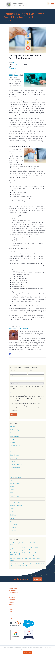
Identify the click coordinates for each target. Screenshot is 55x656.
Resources (11, 613)
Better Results (12, 597)
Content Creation (15, 445)
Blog (9, 20)
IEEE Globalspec (14, 75)
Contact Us (11, 645)
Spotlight (12, 518)
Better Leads (12, 590)
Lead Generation (15, 467)
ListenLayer (13, 474)
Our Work (11, 607)
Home (5, 20)
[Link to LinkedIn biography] (10, 354)
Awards (11, 611)
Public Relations (14, 496)
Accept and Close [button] (27, 652)
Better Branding (13, 588)
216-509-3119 (19, 645)
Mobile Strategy (14, 483)
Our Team (11, 609)
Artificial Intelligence (16, 430)
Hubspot (12, 461)
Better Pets (12, 599)
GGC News (13, 458)
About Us (11, 602)
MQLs (12, 486)
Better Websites (13, 592)
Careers (11, 618)
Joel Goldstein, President (18, 328)
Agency (12, 426)
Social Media (13, 515)
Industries (11, 604)
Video (11, 521)
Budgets (12, 442)
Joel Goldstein (17, 64)
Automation (13, 433)
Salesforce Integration (16, 505)
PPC (11, 493)
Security (12, 508)
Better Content (13, 595)
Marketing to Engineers (16, 480)
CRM (11, 448)
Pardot (12, 489)
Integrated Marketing (16, 464)
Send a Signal (37, 579)
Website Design (14, 524)
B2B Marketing (14, 436)
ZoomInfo (13, 530)
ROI (11, 499)
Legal (11, 471)
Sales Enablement (15, 502)
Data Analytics (14, 452)
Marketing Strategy (15, 477)
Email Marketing (14, 455)
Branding (12, 439)
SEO (13, 62)
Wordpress (13, 527)
